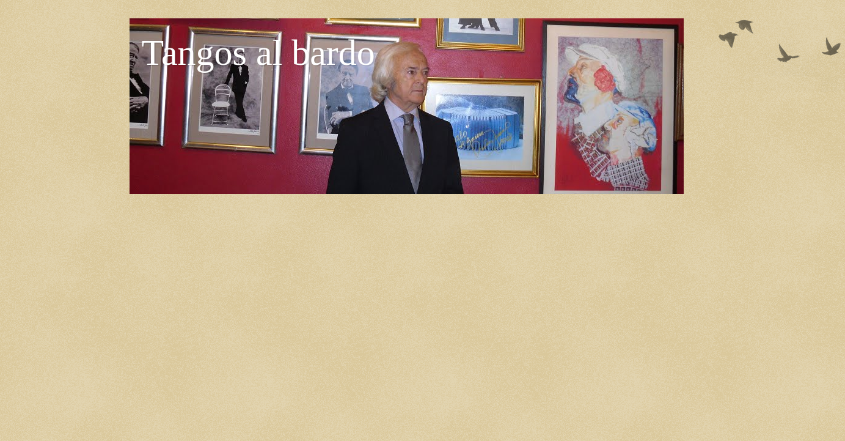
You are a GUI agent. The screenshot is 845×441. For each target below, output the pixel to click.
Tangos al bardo (258, 52)
